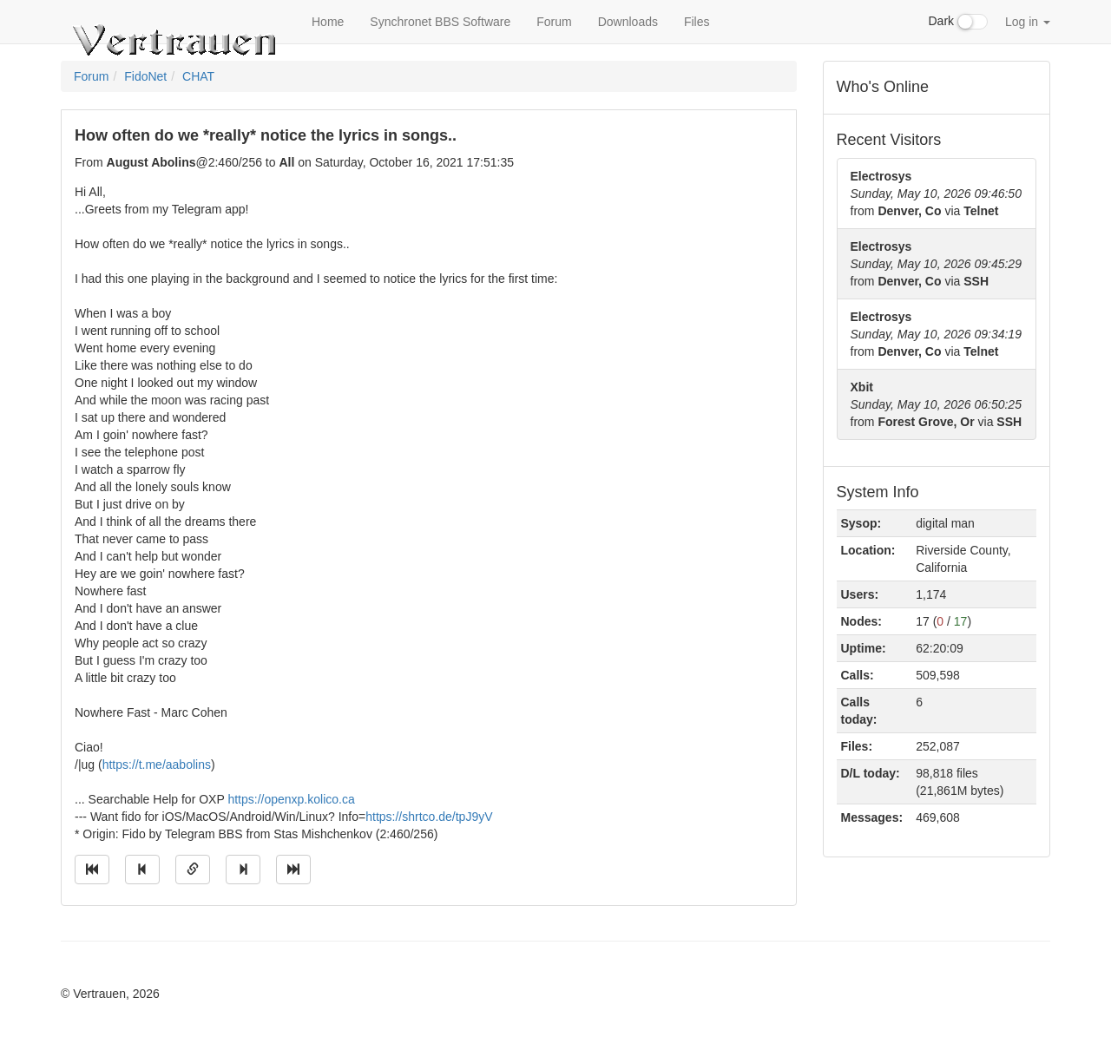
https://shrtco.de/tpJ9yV (428, 817)
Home (328, 22)
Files (697, 22)
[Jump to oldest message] (92, 869)
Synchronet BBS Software (440, 22)
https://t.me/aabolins (156, 764)
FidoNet (145, 76)
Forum (553, 22)
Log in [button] (1027, 22)
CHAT (198, 76)
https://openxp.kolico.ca (290, 799)
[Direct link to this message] (192, 869)
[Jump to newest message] (293, 869)
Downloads (628, 22)
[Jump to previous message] (142, 869)
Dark (958, 22)
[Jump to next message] (243, 869)
